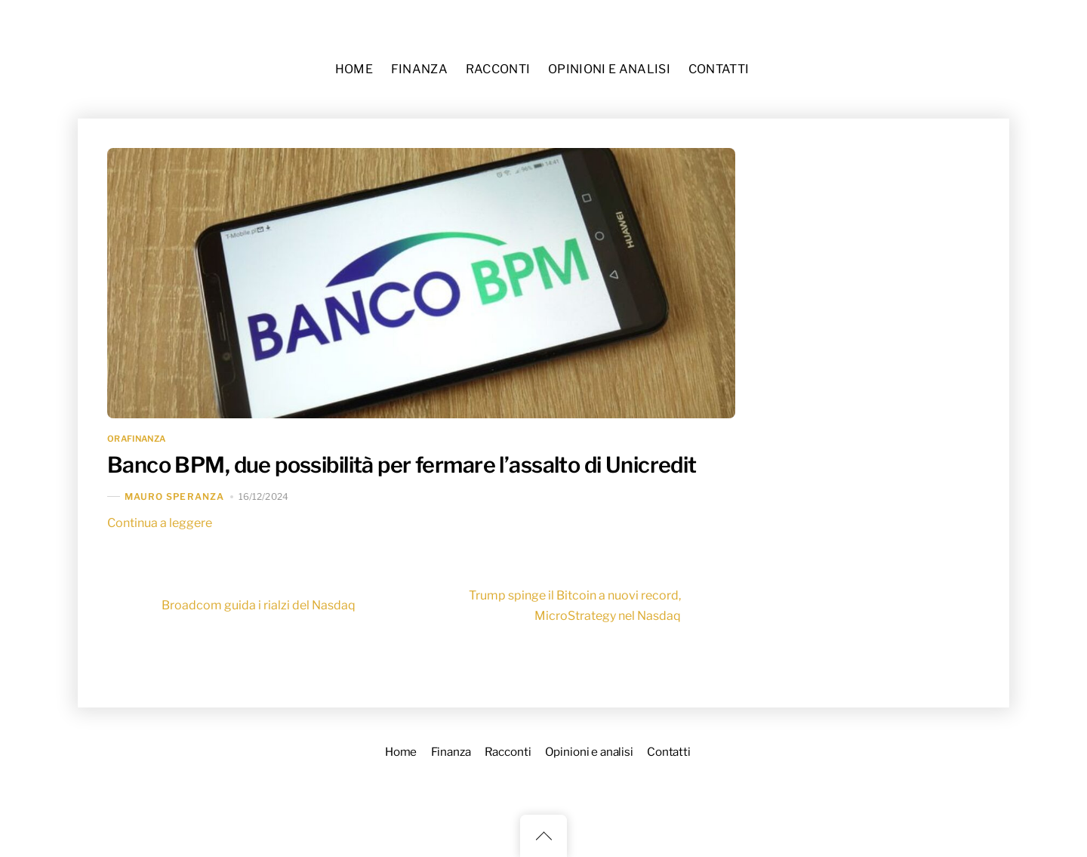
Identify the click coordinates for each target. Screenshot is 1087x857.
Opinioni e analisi (609, 69)
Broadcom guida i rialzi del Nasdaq (231, 605)
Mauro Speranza (174, 496)
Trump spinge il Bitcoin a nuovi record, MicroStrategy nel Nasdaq (602, 605)
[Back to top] (543, 836)
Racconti (498, 69)
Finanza (419, 69)
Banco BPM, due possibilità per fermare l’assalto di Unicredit (402, 465)
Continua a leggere (159, 523)
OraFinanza (136, 438)
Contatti (719, 69)
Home (354, 69)
